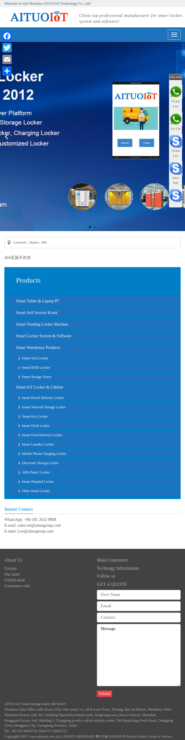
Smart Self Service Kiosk (36, 312)
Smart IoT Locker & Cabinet (39, 387)
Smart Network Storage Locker (44, 407)
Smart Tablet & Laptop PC (38, 301)
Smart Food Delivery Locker (42, 435)
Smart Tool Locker (35, 358)
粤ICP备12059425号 (110, 736)
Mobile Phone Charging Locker (44, 454)
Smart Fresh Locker (36, 426)
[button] (90, 227)
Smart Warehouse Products (38, 347)
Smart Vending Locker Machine (42, 324)
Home (33, 242)
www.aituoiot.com (42, 736)
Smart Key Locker (35, 416)
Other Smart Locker (36, 491)
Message (139, 655)
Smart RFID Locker (36, 367)
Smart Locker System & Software (43, 336)
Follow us (106, 576)
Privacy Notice (136, 736)
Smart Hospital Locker (38, 482)
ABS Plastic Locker (36, 472)
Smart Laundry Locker (38, 444)
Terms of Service (160, 736)
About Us (13, 560)
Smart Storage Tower (37, 377)
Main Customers (112, 560)
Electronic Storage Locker (40, 463)
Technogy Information (118, 568)
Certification (14, 580)
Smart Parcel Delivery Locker (43, 398)
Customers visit (17, 586)
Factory (10, 568)
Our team (12, 574)
